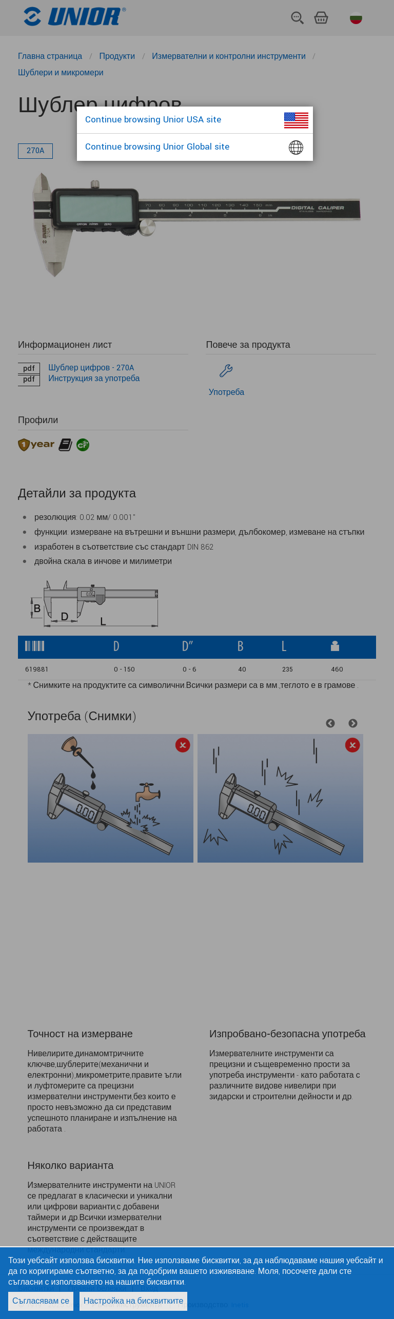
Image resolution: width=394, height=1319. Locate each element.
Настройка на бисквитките (133, 1301)
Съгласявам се (40, 1301)
